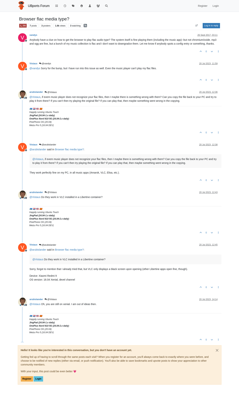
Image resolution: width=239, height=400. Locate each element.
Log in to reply (211, 25)
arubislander (36, 92)
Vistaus (33, 63)
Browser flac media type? (69, 149)
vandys (33, 35)
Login (38, 379)
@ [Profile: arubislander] (38, 149)
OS (23, 25)
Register (26, 379)
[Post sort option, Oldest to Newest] (197, 25)
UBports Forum (39, 6)
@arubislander (47, 144)
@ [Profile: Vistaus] (35, 97)
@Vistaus (51, 92)
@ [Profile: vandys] (35, 68)
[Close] (217, 350)
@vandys (45, 63)
